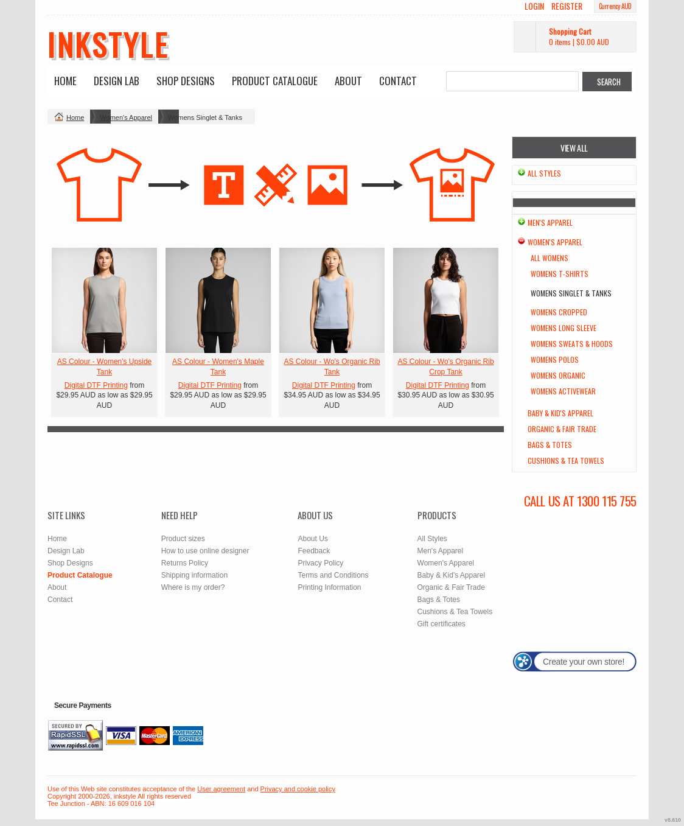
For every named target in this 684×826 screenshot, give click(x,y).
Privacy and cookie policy (298, 789)
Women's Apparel (126, 117)
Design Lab (116, 80)
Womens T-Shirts (559, 273)
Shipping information (194, 575)
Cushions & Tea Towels (566, 460)
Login (534, 6)
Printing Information (329, 587)
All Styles (544, 173)
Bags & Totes (550, 444)
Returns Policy (184, 563)
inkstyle (108, 43)
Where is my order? (193, 587)
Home (65, 80)
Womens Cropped (559, 312)
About (348, 80)
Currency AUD (615, 6)
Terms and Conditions (333, 575)
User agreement (221, 789)
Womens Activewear (563, 391)
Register (566, 6)
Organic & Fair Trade (562, 429)
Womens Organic (558, 375)
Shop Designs (185, 80)
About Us (312, 538)
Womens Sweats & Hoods (572, 343)
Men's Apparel (550, 222)
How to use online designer (205, 551)
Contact (398, 80)
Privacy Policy (320, 563)
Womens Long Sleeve (563, 328)
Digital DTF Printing (96, 385)
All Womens (549, 258)
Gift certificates (441, 624)
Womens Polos (555, 359)
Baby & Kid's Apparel (560, 413)
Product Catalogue (275, 80)
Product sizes (183, 538)
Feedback (314, 551)
